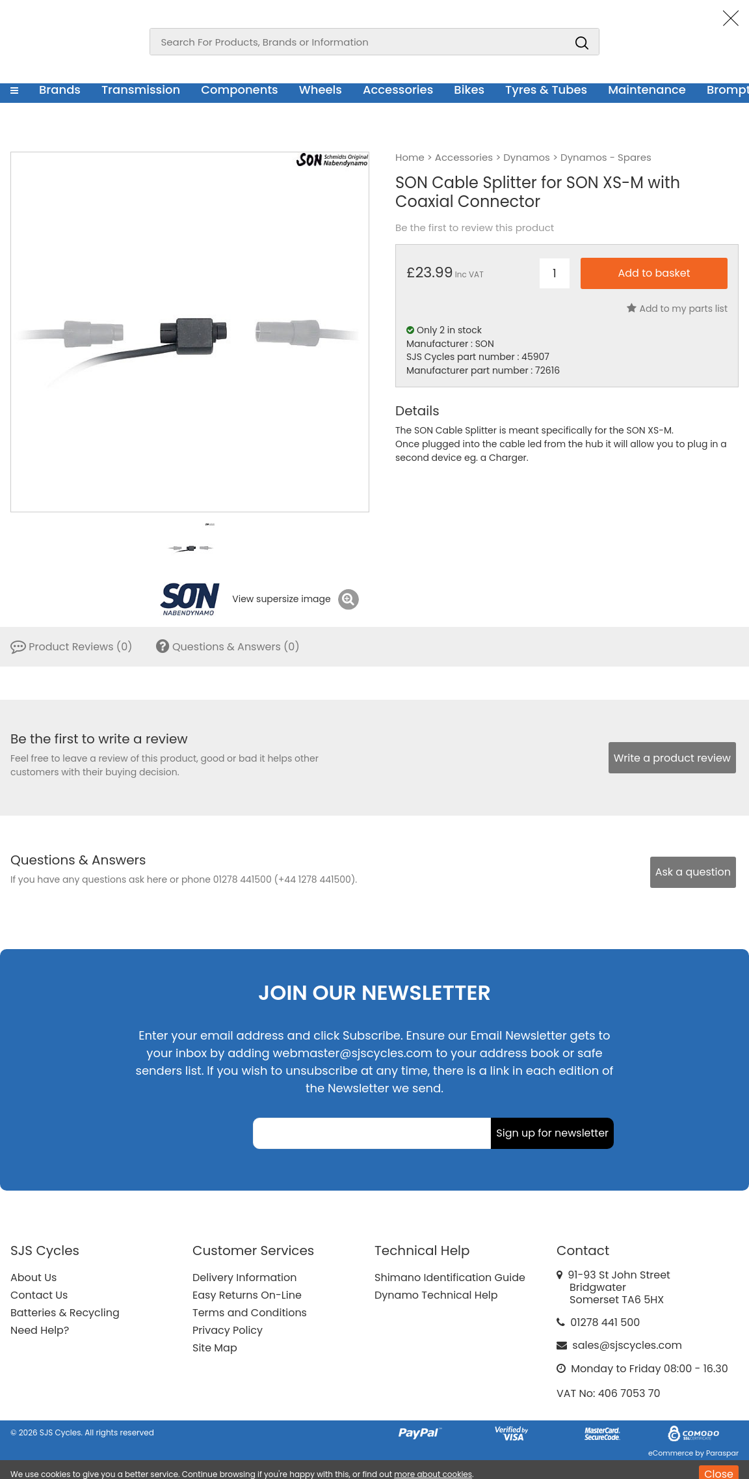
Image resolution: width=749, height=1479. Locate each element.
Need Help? (39, 1330)
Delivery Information (244, 1277)
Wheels (320, 89)
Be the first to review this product (474, 228)
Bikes (469, 89)
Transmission (140, 89)
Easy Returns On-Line (247, 1295)
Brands (60, 89)
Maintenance (647, 89)
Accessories (398, 89)
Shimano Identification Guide (449, 1277)
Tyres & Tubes (546, 89)
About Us (33, 1277)
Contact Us (39, 1295)
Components (239, 89)
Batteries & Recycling (65, 1312)
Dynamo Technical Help (436, 1295)
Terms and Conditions (249, 1312)
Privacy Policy (227, 1330)
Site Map (214, 1347)
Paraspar (722, 1453)
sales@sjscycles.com (627, 1345)
